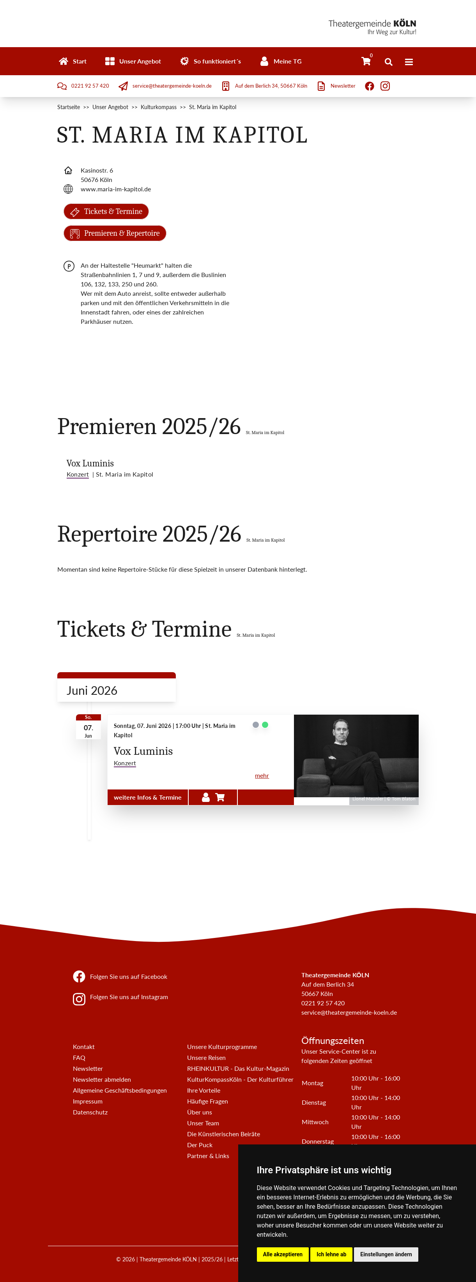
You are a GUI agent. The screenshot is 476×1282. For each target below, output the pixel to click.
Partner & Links (208, 1155)
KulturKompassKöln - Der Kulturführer (240, 1079)
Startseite (68, 107)
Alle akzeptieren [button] (283, 1254)
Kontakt (84, 1046)
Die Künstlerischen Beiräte (223, 1133)
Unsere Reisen (206, 1057)
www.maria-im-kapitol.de (116, 188)
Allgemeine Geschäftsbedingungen (120, 1090)
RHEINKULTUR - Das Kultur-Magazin (238, 1068)
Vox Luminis (90, 463)
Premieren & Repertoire (115, 233)
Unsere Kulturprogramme (222, 1046)
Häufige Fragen (207, 1101)
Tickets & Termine (106, 212)
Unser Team (203, 1123)
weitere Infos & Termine (148, 797)
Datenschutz (90, 1112)
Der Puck (199, 1144)
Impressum (88, 1101)
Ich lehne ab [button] (331, 1254)
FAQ (79, 1057)
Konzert (125, 762)
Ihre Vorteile (203, 1090)
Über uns (199, 1112)
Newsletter (88, 1068)
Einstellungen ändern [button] (386, 1254)
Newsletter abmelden (102, 1079)
